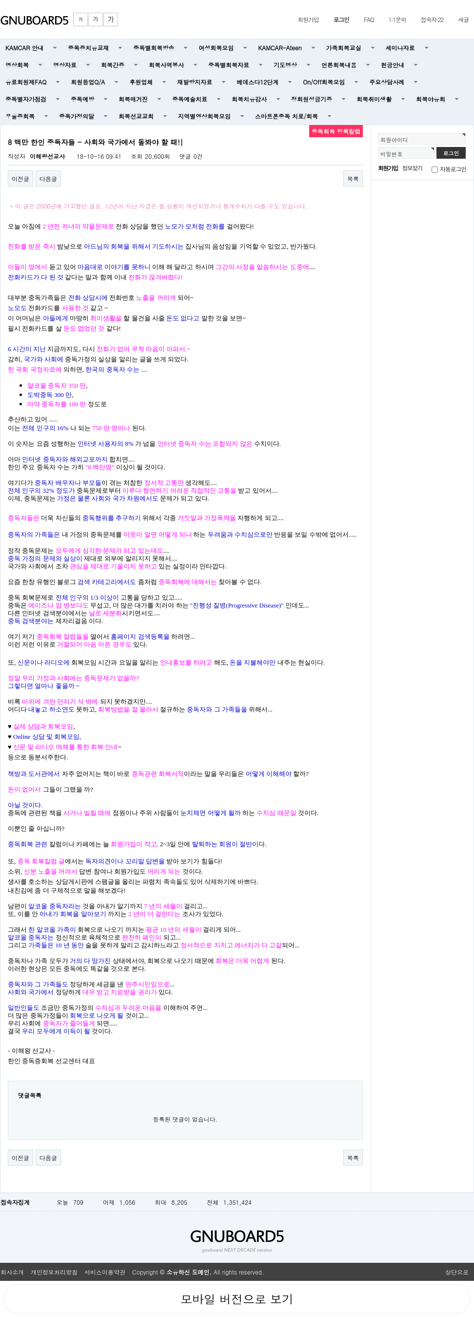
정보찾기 (412, 168)
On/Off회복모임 (324, 82)
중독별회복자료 (228, 65)
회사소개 (12, 1272)
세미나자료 (400, 47)
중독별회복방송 (153, 47)
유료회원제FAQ (25, 82)
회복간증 (112, 65)
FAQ (369, 19)
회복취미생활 (374, 99)
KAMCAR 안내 (24, 47)
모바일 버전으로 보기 (237, 1299)
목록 (353, 178)
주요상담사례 (386, 82)
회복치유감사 (249, 99)
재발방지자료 (194, 82)
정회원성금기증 (311, 99)
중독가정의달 (76, 116)
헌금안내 (392, 65)
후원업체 (141, 82)
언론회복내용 (338, 65)
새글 (463, 19)
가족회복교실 (343, 47)
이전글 (20, 178)
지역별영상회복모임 (204, 116)
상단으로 (457, 1272)
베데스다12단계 (257, 82)
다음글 (48, 178)
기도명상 (285, 65)
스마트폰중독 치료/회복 (286, 116)
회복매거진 (133, 99)
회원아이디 (394, 140)
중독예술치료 (189, 99)
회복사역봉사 (166, 65)
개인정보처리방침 (54, 1272)
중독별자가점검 (25, 99)
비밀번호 (391, 154)
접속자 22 (432, 19)
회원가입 (307, 19)
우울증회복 (20, 116)
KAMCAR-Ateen (279, 47)
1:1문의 (397, 19)
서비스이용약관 (104, 1272)
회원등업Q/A (88, 82)
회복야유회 (430, 99)
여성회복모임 (216, 47)
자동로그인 (453, 169)
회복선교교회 (136, 116)
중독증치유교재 (88, 47)
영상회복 (17, 65)
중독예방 (82, 99)
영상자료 (65, 65)
